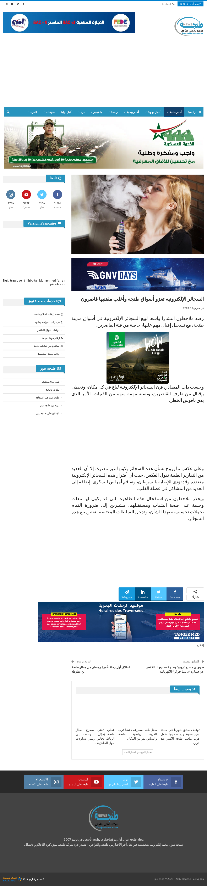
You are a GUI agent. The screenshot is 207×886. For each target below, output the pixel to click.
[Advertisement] (103, 76)
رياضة (114, 112)
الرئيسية (194, 112)
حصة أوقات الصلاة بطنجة (48, 314)
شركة (16, 878)
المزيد (33, 112)
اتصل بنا (168, 4)
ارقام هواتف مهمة (52, 338)
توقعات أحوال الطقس (48, 330)
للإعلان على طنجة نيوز (47, 413)
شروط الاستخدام (50, 381)
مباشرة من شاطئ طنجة (48, 346)
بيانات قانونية (52, 389)
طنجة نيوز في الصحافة (47, 397)
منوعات (50, 112)
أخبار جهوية (154, 112)
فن (83, 112)
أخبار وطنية (132, 112)
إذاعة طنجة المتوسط (48, 353)
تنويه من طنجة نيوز (49, 405)
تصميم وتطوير (36, 878)
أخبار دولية (66, 112)
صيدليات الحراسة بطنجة (48, 322)
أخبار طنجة (175, 112)
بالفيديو (97, 112)
